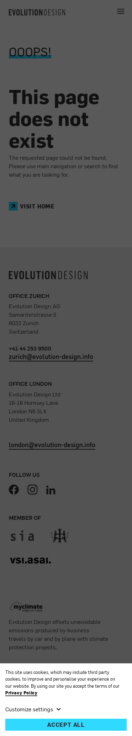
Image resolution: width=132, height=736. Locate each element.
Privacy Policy (21, 692)
